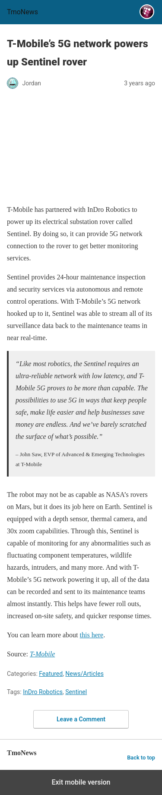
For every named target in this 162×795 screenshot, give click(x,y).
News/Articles (84, 673)
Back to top (141, 757)
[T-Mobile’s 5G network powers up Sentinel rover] (42, 654)
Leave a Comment (81, 719)
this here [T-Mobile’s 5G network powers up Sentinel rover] (92, 635)
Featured (51, 673)
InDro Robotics (43, 691)
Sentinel (76, 691)
